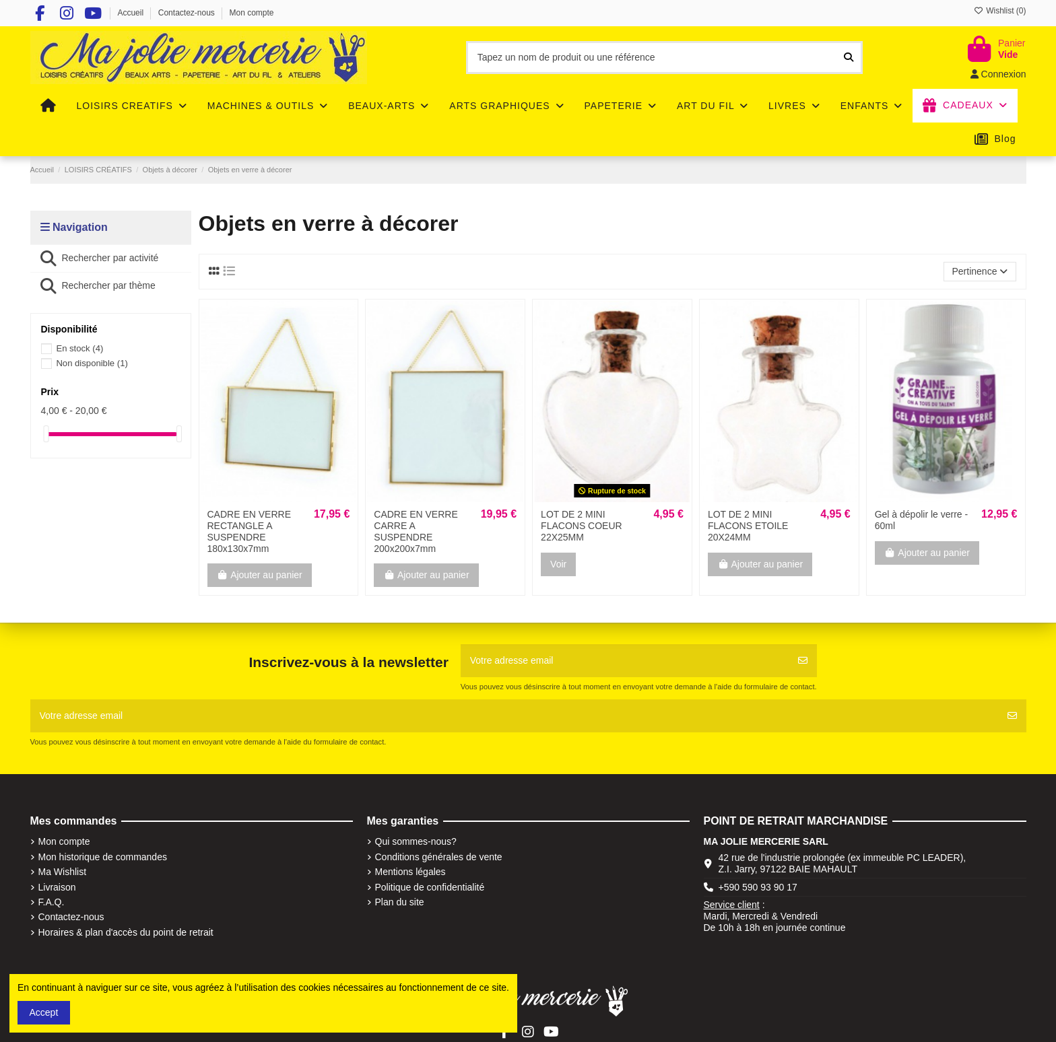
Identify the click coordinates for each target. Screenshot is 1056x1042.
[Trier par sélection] (980, 271)
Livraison (57, 887)
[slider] (45, 433)
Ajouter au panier (259, 574)
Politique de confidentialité (430, 887)
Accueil (131, 13)
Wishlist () (1000, 10)
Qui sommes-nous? (416, 841)
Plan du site (399, 902)
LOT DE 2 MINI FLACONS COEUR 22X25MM (581, 526)
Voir (558, 564)
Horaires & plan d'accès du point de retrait (125, 932)
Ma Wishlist (62, 871)
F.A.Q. (51, 902)
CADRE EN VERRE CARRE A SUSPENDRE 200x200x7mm (415, 531)
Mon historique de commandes (102, 857)
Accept (44, 1012)
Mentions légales (410, 871)
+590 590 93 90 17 (758, 887)
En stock (79, 348)
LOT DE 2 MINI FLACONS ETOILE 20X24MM (748, 526)
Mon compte (252, 13)
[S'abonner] (803, 660)
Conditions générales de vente (438, 857)
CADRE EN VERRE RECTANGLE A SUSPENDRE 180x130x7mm (249, 531)
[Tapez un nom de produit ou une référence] (848, 57)
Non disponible (91, 363)
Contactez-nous (187, 13)
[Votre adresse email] (625, 660)
